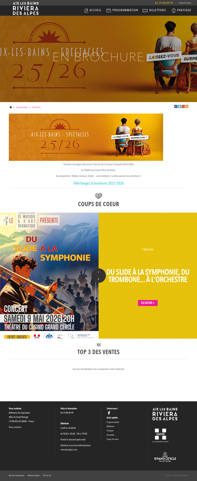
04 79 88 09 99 (164, 3)
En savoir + (147, 303)
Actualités (110, 435)
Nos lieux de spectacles (16, 476)
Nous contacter (15, 427)
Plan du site (47, 476)
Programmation (125, 10)
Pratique (184, 10)
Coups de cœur (113, 439)
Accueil (95, 10)
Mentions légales (34, 476)
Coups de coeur (185, 3)
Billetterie (157, 10)
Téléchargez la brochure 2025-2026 (98, 184)
